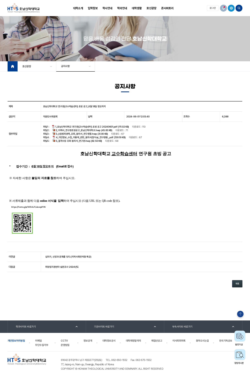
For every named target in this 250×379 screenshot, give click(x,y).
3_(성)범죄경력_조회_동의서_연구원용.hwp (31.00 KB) (80, 133)
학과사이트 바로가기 (26, 326)
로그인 (213, 8)
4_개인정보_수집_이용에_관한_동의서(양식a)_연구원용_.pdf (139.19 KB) (89, 137)
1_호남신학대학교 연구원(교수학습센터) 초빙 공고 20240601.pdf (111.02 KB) (90, 126)
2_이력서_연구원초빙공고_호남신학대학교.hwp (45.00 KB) (82, 130)
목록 (237, 283)
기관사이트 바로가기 (104, 326)
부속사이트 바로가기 (182, 326)
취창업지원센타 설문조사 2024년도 (62, 266)
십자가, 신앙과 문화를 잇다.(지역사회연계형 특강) (68, 256)
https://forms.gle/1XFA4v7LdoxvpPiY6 (28, 207)
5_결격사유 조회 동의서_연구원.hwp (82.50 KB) (77, 140)
